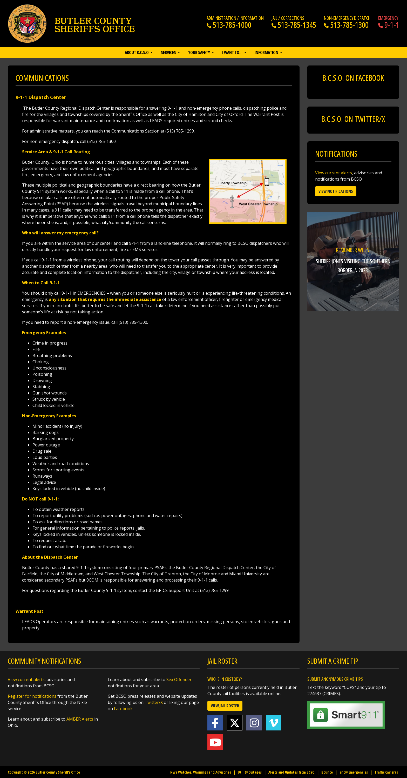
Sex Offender (179, 679)
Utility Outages (250, 772)
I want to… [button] (232, 52)
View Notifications (335, 191)
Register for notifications (32, 696)
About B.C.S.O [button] (137, 52)
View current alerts (333, 173)
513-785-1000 (229, 24)
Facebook (123, 708)
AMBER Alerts (79, 719)
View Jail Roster (225, 706)
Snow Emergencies (354, 772)
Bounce (327, 772)
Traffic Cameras (386, 772)
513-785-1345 (294, 24)
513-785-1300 (346, 24)
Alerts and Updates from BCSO (291, 772)
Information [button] (267, 52)
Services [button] (169, 52)
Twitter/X (154, 702)
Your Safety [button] (199, 52)
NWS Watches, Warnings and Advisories (200, 772)
